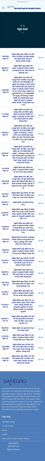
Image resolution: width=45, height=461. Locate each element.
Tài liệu (22, 26)
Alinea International (22, 2)
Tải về (40, 57)
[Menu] (3, 8)
